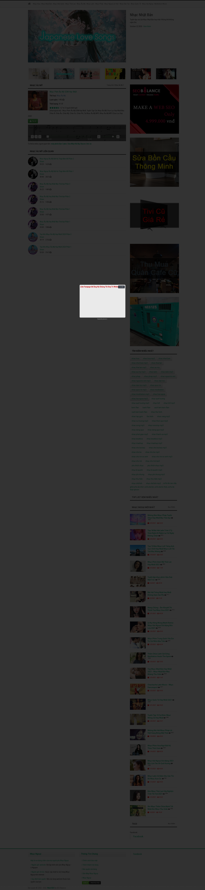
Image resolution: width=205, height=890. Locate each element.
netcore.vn (105, 319)
